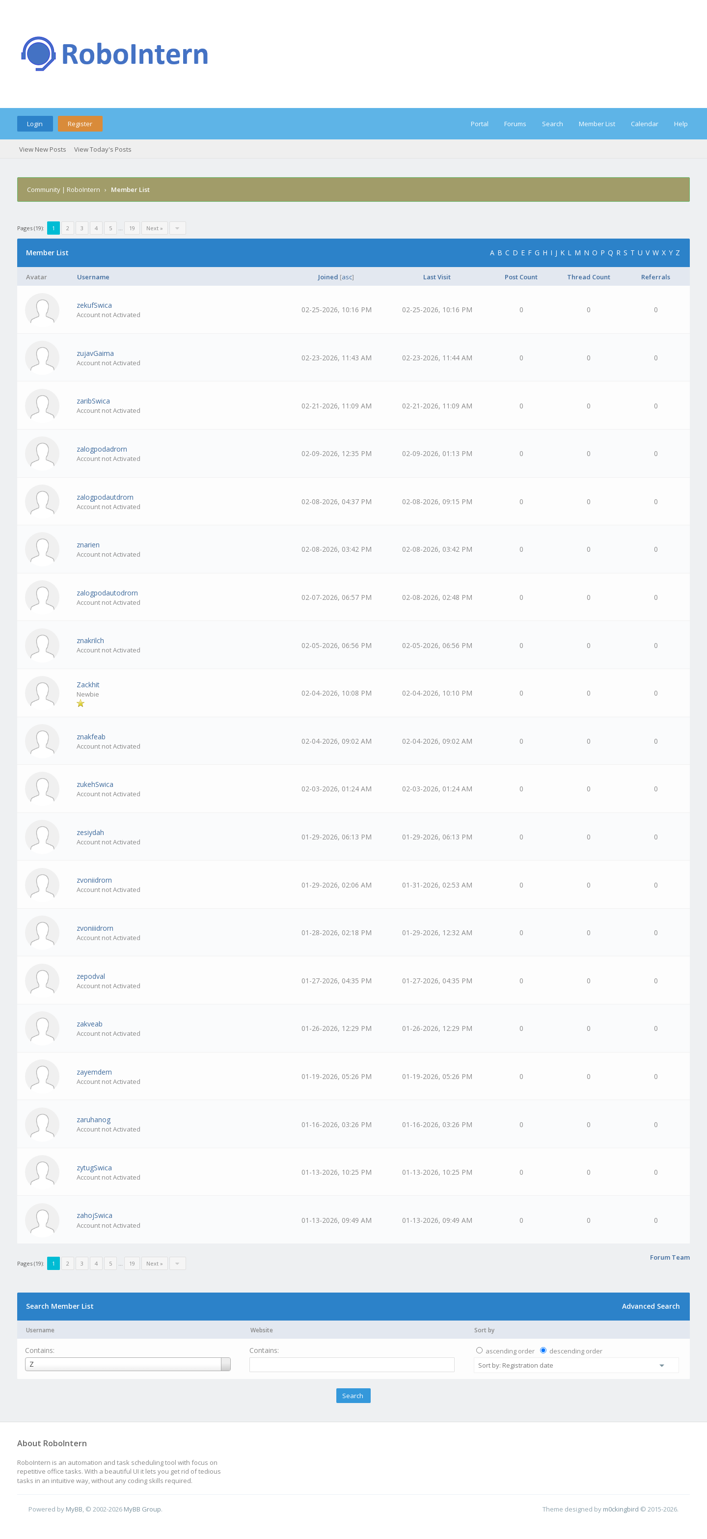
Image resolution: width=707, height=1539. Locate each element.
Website (261, 1330)
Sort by (484, 1330)
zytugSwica (94, 1167)
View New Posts (42, 149)
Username (40, 1330)
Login (35, 123)
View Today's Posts (103, 149)
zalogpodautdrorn (105, 497)
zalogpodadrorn (102, 449)
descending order (575, 1351)
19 (132, 228)
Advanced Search (651, 1306)
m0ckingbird (621, 1509)
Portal (480, 123)
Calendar (644, 123)
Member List (597, 123)
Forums (515, 123)
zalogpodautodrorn (107, 592)
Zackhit (88, 684)
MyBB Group (142, 1509)
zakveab (90, 1023)
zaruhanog (93, 1119)
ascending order (510, 1351)
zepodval (91, 976)
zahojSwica (94, 1215)
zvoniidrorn (94, 880)
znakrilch (90, 640)
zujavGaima (95, 353)
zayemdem (94, 1072)
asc (347, 276)
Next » (154, 228)
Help (681, 123)
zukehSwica (95, 784)
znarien (88, 544)
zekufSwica (94, 305)
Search (552, 123)
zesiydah (90, 832)
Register (80, 123)
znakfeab (91, 736)
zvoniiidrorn (95, 928)
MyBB (74, 1509)
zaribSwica (93, 400)
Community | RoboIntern (63, 189)
